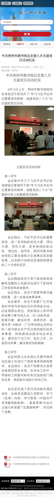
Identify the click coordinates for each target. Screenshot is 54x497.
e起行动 (33, 44)
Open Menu (50, 3)
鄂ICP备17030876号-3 (9, 488)
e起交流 (47, 44)
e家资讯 (6, 44)
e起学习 (20, 44)
